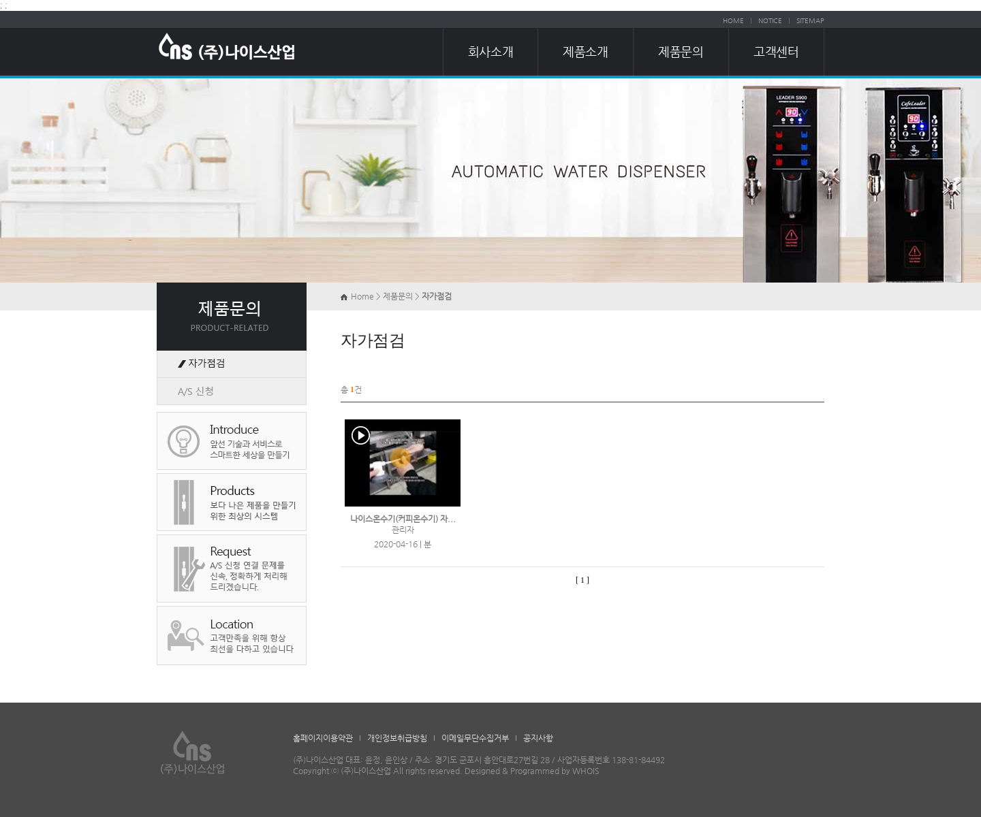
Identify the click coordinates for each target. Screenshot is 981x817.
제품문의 (680, 51)
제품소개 (585, 51)
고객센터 (775, 51)
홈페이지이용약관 (323, 738)
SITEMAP (810, 21)
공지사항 (538, 738)
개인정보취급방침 (397, 738)
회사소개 (490, 51)
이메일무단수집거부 (475, 738)
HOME (733, 21)
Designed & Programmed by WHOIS (532, 770)
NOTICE (770, 21)
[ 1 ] (582, 580)
